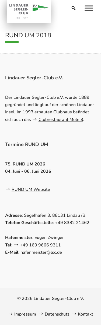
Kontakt (85, 314)
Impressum (25, 314)
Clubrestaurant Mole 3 (61, 120)
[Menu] (89, 8)
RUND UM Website (31, 189)
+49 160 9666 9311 (40, 245)
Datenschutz (57, 314)
